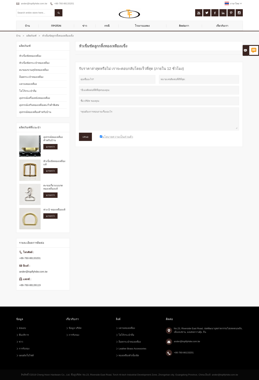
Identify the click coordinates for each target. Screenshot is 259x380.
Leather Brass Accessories (132, 348)
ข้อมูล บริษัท (75, 328)
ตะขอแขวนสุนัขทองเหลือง (34, 69)
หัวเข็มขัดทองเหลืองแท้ (54, 163)
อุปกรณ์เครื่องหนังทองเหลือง (34, 97)
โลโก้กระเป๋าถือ (27, 90)
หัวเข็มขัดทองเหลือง (30, 55)
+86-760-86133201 (64, 3)
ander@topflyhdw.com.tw (34, 3)
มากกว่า (50, 146)
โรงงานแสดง (142, 25)
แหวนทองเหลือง (28, 83)
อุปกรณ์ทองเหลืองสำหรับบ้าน (35, 112)
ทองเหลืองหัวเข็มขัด (129, 355)
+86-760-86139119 (30, 285)
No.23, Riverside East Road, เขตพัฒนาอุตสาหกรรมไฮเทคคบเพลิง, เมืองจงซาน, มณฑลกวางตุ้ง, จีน (208, 330)
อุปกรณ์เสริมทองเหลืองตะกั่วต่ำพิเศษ (39, 105)
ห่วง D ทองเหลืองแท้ (54, 209)
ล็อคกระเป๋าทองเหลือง (31, 76)
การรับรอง (24, 348)
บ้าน (27, 25)
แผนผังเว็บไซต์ (26, 355)
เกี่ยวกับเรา (222, 25)
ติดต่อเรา (184, 25)
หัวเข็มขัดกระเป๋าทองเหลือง (34, 62)
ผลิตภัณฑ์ (31, 35)
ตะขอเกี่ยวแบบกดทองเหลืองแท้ (53, 187)
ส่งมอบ (22, 328)
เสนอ (85, 136)
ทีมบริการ (24, 335)
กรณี (107, 25)
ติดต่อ (169, 319)
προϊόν (56, 25)
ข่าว (84, 25)
